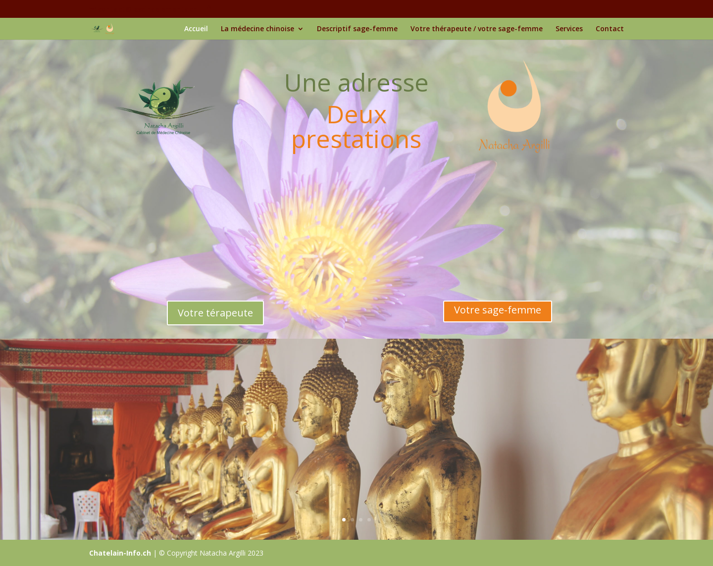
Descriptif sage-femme (357, 29)
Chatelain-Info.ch (120, 553)
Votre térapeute (215, 312)
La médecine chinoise (257, 29)
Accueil (196, 29)
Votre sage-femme (497, 309)
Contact (610, 29)
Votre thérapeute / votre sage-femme (476, 29)
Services (569, 29)
